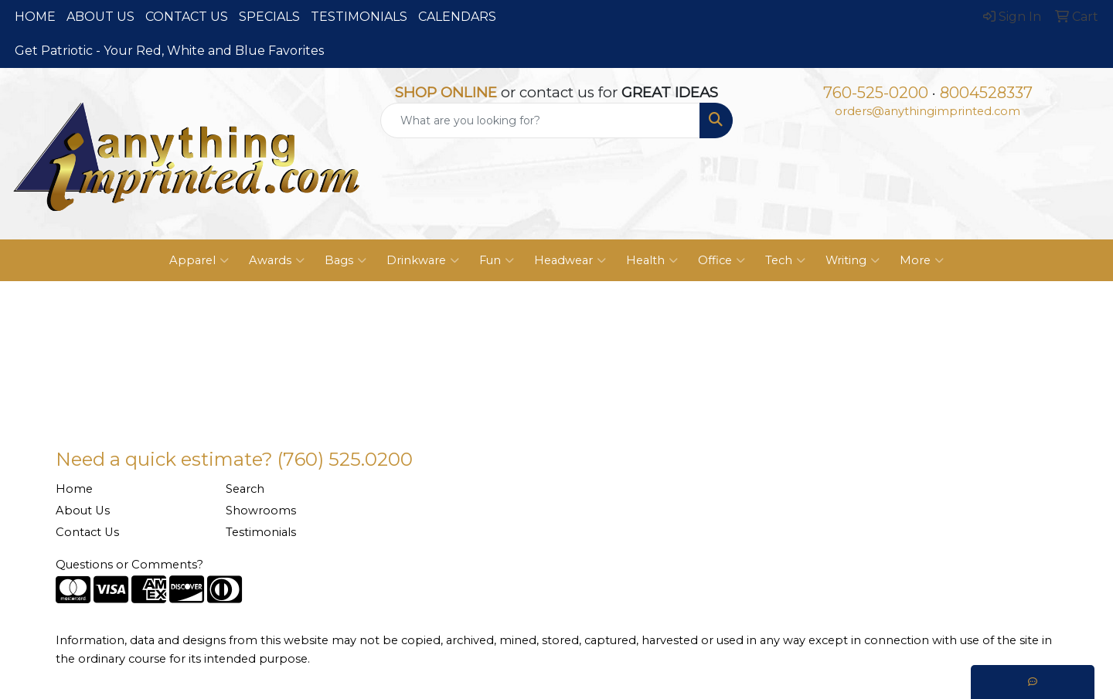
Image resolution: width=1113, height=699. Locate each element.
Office (721, 260)
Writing (852, 260)
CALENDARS (457, 16)
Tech (785, 260)
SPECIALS (269, 16)
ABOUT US (100, 16)
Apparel (199, 260)
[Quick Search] (540, 120)
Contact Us (87, 532)
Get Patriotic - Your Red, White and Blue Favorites (169, 50)
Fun (496, 260)
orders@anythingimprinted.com (927, 111)
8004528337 (986, 92)
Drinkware (422, 260)
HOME (35, 16)
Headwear (570, 260)
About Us (83, 510)
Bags (345, 260)
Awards (277, 260)
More (922, 260)
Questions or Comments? (129, 565)
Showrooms (261, 510)
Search (245, 489)
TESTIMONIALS (359, 16)
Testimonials (261, 532)
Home (74, 489)
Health (652, 260)
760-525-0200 (875, 92)
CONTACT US (186, 16)
